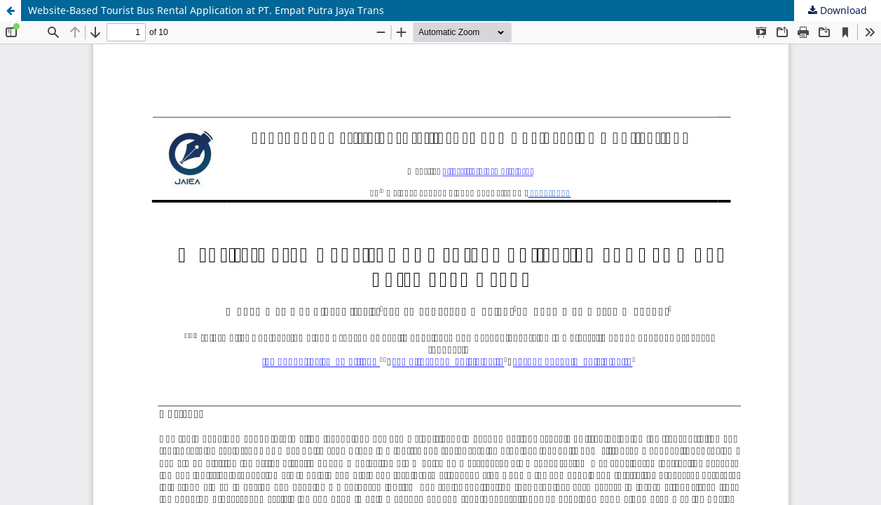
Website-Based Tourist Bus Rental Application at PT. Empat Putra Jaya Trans (206, 10)
